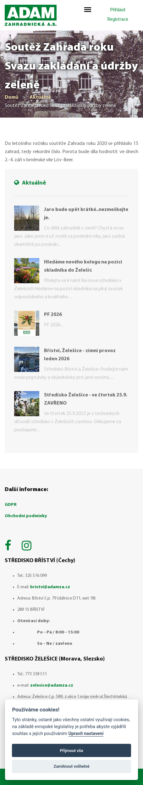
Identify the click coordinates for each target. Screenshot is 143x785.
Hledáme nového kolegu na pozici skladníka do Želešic (83, 266)
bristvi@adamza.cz (50, 587)
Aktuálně (40, 97)
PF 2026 (53, 314)
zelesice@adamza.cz (51, 685)
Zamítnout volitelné (72, 766)
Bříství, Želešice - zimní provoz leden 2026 (80, 355)
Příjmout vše (71, 750)
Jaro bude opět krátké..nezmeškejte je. (86, 213)
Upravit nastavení (86, 733)
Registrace (117, 19)
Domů (11, 97)
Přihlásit (118, 10)
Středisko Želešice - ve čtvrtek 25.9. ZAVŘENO (85, 399)
